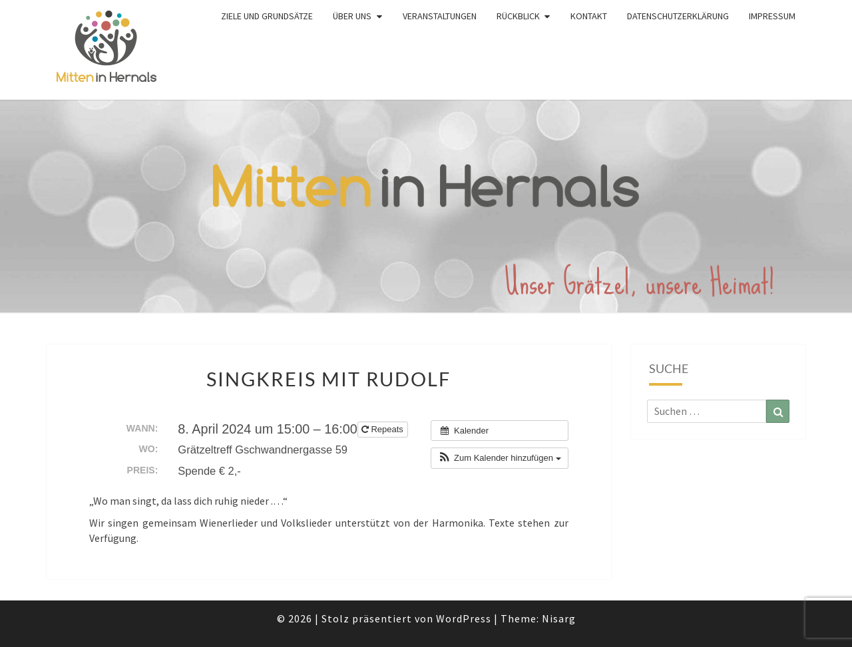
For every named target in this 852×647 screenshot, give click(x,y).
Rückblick (518, 16)
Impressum (772, 16)
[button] (499, 458)
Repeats (383, 429)
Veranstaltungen (440, 16)
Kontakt (588, 16)
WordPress (463, 618)
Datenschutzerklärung (678, 16)
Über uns (352, 16)
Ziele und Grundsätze (267, 16)
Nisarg (559, 618)
